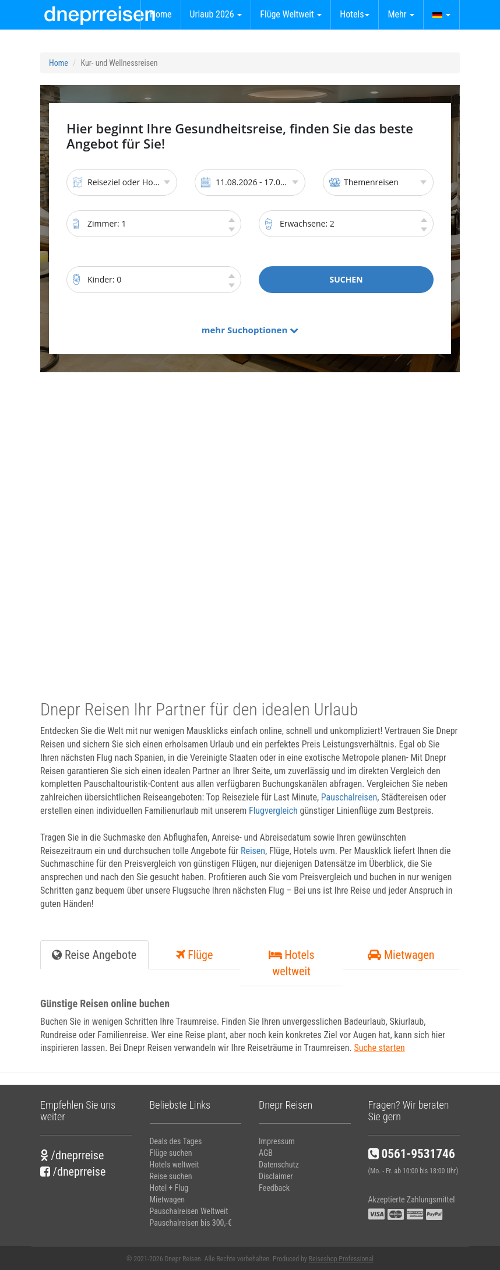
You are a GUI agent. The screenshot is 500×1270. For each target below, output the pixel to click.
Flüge (194, 955)
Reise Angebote (94, 955)
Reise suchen (171, 1176)
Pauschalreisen (349, 797)
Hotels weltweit (292, 963)
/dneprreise (72, 1155)
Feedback (274, 1188)
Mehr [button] (401, 14)
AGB (266, 1153)
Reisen (253, 850)
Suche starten (379, 1047)
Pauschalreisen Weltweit (189, 1211)
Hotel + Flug (169, 1188)
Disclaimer (276, 1176)
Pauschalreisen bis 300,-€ (191, 1222)
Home (161, 14)
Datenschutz (279, 1164)
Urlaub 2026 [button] (216, 14)
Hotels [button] (354, 14)
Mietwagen (401, 955)
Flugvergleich (273, 810)
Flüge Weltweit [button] (291, 14)
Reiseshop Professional (341, 1259)
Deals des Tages (176, 1141)
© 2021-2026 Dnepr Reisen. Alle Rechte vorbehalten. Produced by (250, 1259)
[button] (442, 14)
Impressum (277, 1141)
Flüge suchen (171, 1153)
